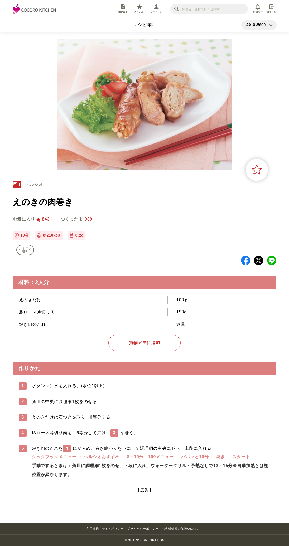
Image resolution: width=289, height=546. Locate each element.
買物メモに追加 (144, 343)
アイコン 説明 (25, 249)
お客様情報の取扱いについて (182, 528)
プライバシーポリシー (143, 528)
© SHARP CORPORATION (144, 540)
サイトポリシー (113, 528)
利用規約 (92, 528)
